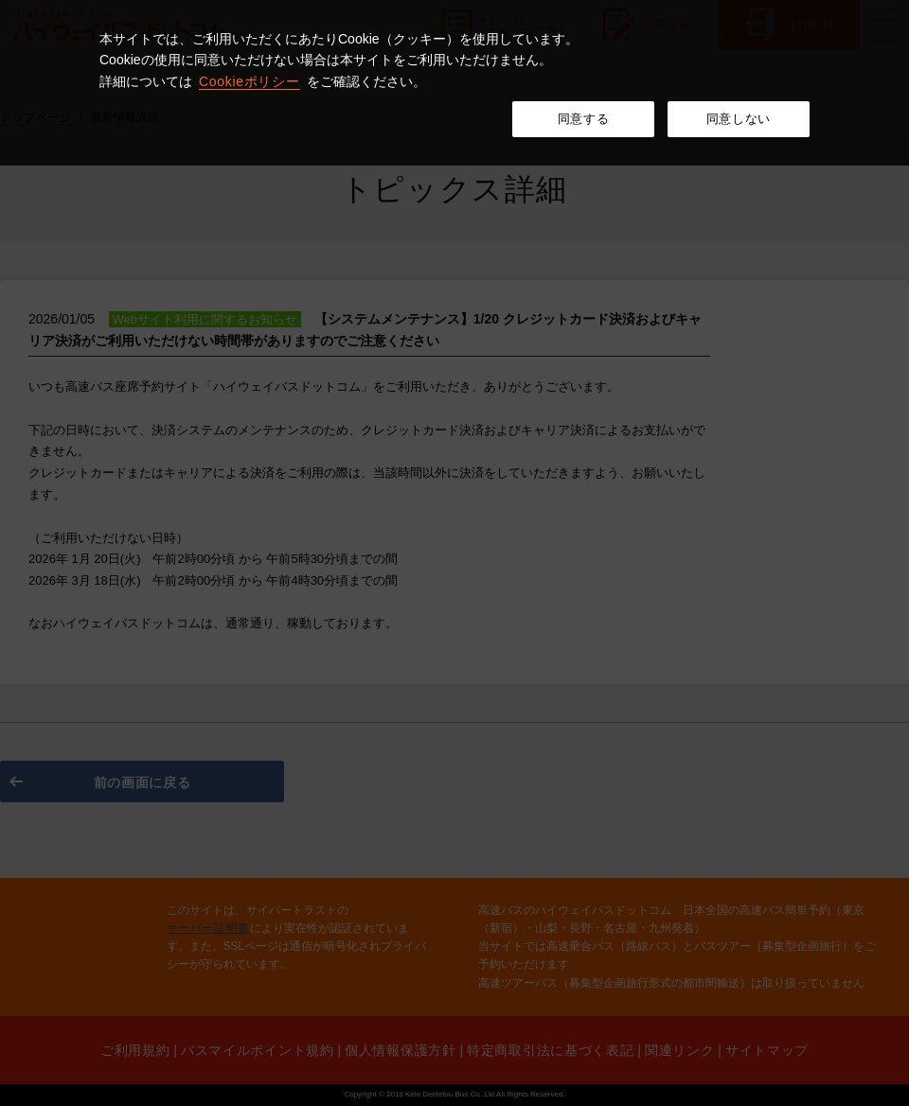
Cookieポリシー (249, 81)
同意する (584, 119)
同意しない (738, 119)
